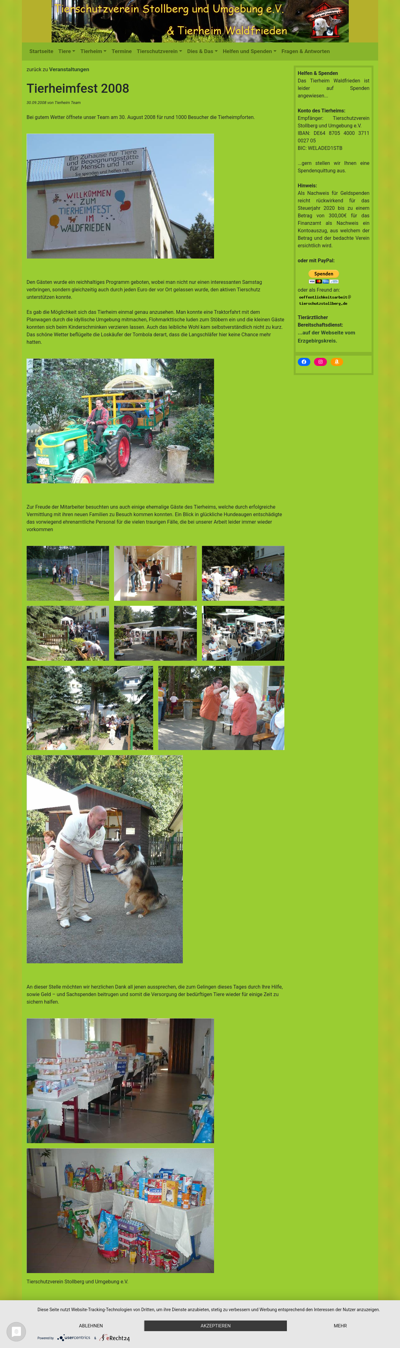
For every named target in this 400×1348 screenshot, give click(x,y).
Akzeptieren (216, 1326)
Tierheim (91, 51)
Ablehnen (91, 1326)
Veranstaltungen (69, 69)
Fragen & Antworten (306, 51)
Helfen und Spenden (247, 51)
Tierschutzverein (157, 51)
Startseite (41, 51)
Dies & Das (200, 51)
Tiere (64, 51)
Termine (122, 51)
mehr (340, 1326)
